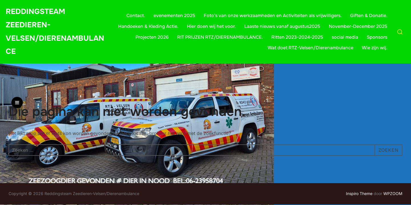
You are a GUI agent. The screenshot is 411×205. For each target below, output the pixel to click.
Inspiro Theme (359, 193)
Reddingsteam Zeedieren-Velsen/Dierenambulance (55, 31)
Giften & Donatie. (368, 16)
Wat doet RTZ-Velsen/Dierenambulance (310, 48)
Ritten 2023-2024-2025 (297, 37)
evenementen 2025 (174, 16)
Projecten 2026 (152, 37)
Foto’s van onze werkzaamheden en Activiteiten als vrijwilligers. (273, 16)
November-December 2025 (358, 26)
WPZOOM (392, 193)
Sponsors (377, 37)
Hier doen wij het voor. (211, 26)
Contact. (135, 16)
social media (345, 37)
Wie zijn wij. (374, 48)
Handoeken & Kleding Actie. (148, 26)
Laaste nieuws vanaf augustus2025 (282, 26)
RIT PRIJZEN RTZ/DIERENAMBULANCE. (220, 37)
